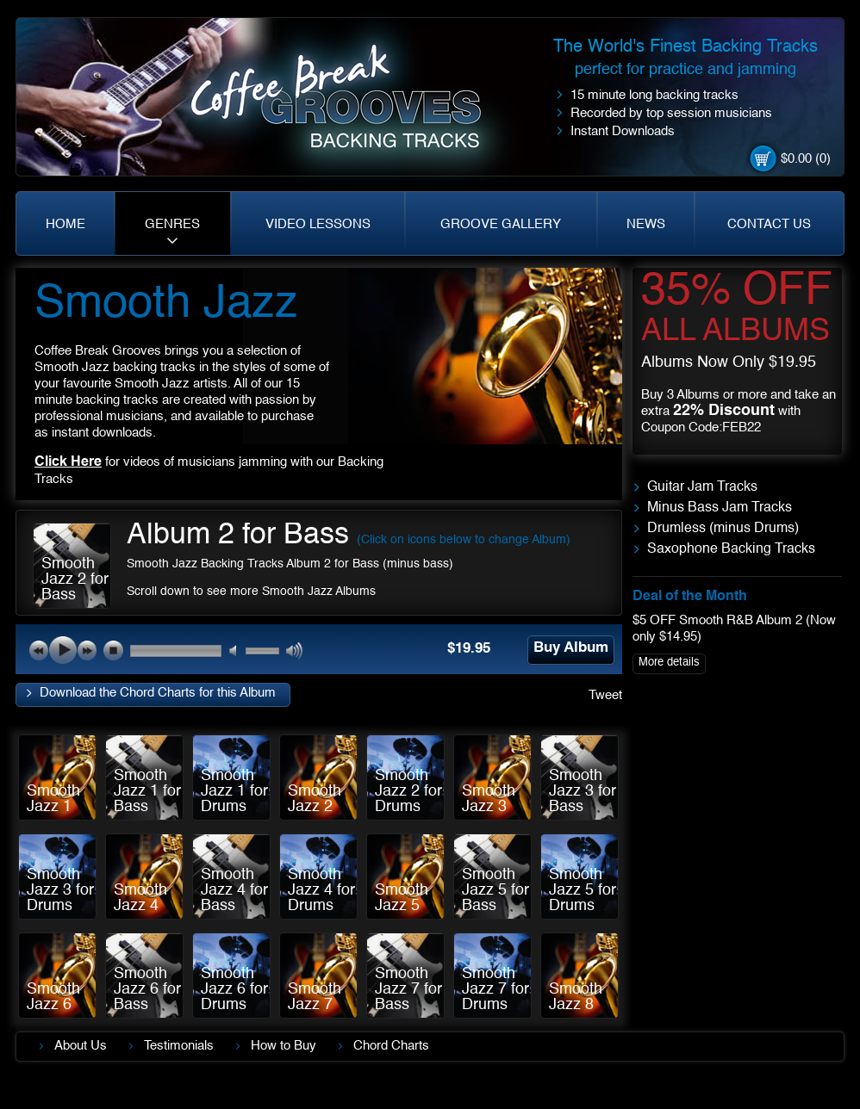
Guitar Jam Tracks (702, 487)
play (63, 650)
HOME (65, 224)
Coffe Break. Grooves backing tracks (348, 104)
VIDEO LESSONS (318, 224)
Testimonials (179, 1045)
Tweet (605, 695)
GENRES (172, 224)
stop (112, 650)
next (87, 650)
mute (238, 651)
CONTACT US (769, 224)
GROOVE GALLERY (500, 224)
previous (38, 650)
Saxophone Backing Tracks (731, 549)
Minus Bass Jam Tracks (719, 508)
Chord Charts (391, 1045)
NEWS (645, 224)
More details (669, 662)
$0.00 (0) (806, 158)
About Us (80, 1045)
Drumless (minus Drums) (723, 529)
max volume (295, 651)
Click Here (68, 462)
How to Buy (283, 1045)
